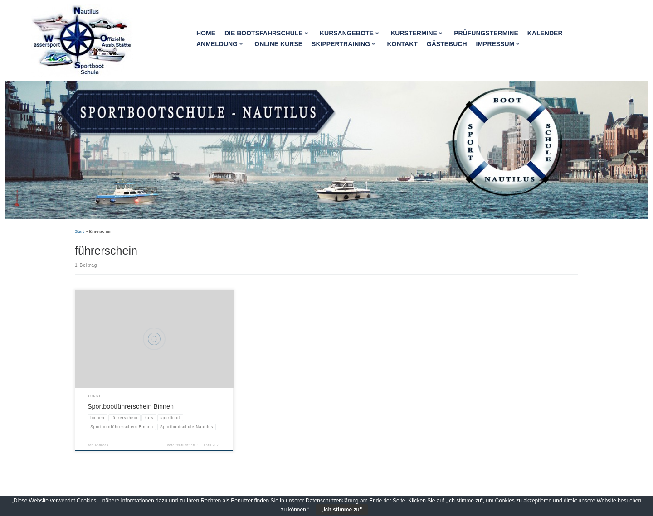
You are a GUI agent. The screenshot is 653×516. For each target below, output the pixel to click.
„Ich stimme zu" (341, 509)
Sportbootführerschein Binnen (131, 406)
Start (79, 231)
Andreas (101, 445)
